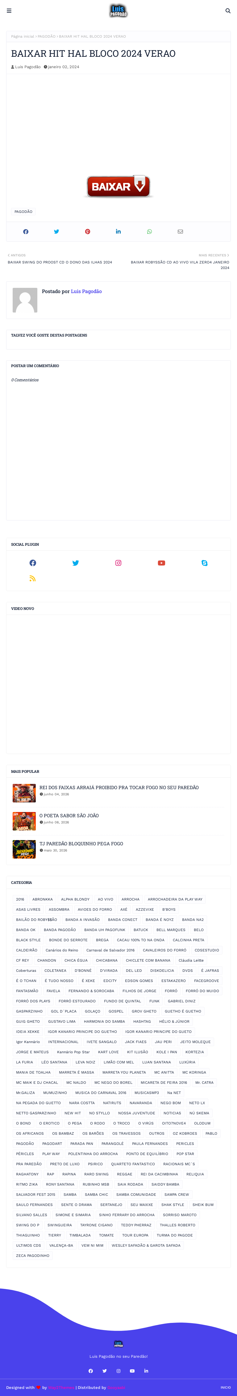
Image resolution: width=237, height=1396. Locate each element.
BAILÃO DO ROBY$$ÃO (36, 920)
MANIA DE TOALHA (33, 1072)
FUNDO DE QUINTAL (122, 1001)
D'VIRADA (109, 970)
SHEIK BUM (203, 1205)
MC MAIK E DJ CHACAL (37, 1082)
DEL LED (134, 970)
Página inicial (22, 36)
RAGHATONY (27, 1174)
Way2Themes (61, 1387)
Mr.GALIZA (25, 1093)
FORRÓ (171, 991)
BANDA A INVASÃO (82, 920)
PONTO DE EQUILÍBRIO (147, 1154)
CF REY (22, 960)
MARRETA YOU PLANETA (124, 1072)
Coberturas (26, 970)
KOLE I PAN (166, 1052)
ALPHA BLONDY (75, 899)
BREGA (102, 940)
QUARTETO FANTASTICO (133, 1164)
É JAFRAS (210, 970)
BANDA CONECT (122, 920)
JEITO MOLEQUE (195, 1042)
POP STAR (185, 1154)
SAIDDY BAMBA (165, 1184)
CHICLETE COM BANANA (148, 960)
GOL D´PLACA (64, 1011)
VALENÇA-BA (61, 1245)
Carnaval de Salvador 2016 (110, 950)
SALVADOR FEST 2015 (35, 1194)
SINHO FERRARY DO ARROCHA (127, 1215)
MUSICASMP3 (147, 1093)
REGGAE (124, 1174)
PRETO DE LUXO (65, 1164)
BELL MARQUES (170, 930)
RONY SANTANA (60, 1184)
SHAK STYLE (172, 1205)
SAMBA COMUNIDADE (136, 1194)
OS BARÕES (93, 1133)
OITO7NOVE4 (174, 1123)
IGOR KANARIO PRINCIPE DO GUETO (158, 1031)
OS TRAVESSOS (126, 1133)
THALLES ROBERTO (177, 1225)
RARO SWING (96, 1174)
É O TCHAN (26, 981)
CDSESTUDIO (207, 950)
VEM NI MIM (92, 1245)
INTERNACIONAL (63, 1042)
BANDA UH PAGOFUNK (104, 930)
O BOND (23, 1123)
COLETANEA (55, 970)
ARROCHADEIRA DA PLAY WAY (175, 899)
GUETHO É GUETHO (183, 1011)
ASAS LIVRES (28, 909)
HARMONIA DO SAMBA (104, 1021)
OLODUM (202, 1123)
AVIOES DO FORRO (95, 909)
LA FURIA (24, 1062)
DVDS (187, 970)
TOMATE (106, 1235)
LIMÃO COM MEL (119, 1062)
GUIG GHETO (28, 1021)
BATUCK (141, 930)
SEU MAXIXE (142, 1205)
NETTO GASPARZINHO (36, 1113)
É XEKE (88, 981)
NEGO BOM (170, 1103)
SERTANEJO (111, 1205)
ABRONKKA (42, 899)
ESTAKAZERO (173, 981)
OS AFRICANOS (30, 1133)
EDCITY (110, 981)
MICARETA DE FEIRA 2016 (164, 1082)
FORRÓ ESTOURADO (77, 1001)
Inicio (226, 1388)
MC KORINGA (194, 1072)
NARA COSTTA (82, 1103)
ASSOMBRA (59, 909)
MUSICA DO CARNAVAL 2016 (100, 1093)
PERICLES (185, 1143)
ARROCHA (130, 899)
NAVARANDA (141, 1103)
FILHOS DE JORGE (139, 991)
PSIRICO (95, 1164)
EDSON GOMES (139, 981)
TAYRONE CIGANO (96, 1225)
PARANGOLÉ (113, 1143)
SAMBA (70, 1194)
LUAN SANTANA (156, 1062)
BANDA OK (25, 930)
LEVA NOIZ (85, 1062)
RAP (50, 1174)
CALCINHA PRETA (188, 940)
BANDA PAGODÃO (60, 930)
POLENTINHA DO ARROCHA (93, 1154)
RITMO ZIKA (27, 1184)
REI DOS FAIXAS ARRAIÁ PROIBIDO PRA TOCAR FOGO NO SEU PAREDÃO (119, 787)
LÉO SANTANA (54, 1062)
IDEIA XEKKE (28, 1031)
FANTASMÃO (27, 991)
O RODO (97, 1123)
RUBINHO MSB (96, 1184)
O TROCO (121, 1123)
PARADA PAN (81, 1143)
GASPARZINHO (29, 1011)
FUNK (154, 1001)
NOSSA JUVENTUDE (136, 1113)
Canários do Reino (62, 950)
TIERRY (54, 1235)
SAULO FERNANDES (34, 1205)
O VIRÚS (146, 1123)
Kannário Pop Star (73, 1052)
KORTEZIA (194, 1052)
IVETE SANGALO (102, 1042)
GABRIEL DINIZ (182, 1001)
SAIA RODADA (130, 1184)
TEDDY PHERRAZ (136, 1225)
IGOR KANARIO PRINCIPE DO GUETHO (82, 1031)
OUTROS (156, 1133)
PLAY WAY (51, 1154)
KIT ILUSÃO (137, 1052)
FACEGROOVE (206, 981)
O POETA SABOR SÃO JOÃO (69, 815)
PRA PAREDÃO (29, 1164)
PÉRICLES (25, 1154)
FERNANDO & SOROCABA (91, 991)
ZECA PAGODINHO (32, 1255)
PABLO (211, 1133)
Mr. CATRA (204, 1082)
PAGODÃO (47, 36)
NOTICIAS (172, 1113)
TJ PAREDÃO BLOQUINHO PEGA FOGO (81, 843)
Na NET (174, 1093)
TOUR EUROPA (135, 1235)
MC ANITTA (164, 1072)
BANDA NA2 (193, 920)
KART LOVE (108, 1052)
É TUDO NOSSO (59, 981)
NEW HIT (72, 1113)
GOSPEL (116, 1011)
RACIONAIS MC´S (179, 1164)
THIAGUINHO (28, 1235)
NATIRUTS (112, 1103)
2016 (20, 899)
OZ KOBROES (185, 1133)
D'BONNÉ (83, 970)
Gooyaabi (116, 1387)
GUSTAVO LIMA (62, 1021)
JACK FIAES (136, 1042)
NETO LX (197, 1103)
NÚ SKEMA (199, 1113)
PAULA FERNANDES (150, 1143)
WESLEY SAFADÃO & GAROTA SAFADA (146, 1245)
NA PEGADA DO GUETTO (38, 1103)
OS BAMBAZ (63, 1133)
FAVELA (53, 991)
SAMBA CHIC (96, 1194)
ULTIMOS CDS (28, 1245)
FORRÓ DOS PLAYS (33, 1001)
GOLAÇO (92, 1011)
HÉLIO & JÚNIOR (174, 1021)
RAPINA (69, 1174)
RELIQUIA (195, 1174)
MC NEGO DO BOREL (113, 1082)
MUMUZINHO (55, 1093)
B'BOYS (169, 909)
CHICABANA (107, 960)
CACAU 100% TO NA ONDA (140, 940)
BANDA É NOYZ (160, 920)
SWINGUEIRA (60, 1225)
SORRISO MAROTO (180, 1215)
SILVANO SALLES (31, 1215)
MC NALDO (76, 1082)
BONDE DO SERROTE (68, 940)
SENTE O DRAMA (76, 1205)
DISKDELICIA (162, 970)
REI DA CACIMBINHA (159, 1174)
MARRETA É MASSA (76, 1072)
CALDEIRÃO (26, 950)
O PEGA (75, 1123)
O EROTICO (49, 1123)
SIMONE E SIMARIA (73, 1215)
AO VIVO (105, 899)
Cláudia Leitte (191, 960)
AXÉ (123, 909)
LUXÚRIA (187, 1062)
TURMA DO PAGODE (175, 1235)
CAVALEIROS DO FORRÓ (164, 950)
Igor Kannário (28, 1042)
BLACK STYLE (28, 940)
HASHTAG (142, 1021)
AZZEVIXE (145, 909)
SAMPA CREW (176, 1194)
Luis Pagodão (28, 66)
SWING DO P (27, 1225)
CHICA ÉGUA (76, 960)
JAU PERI (163, 1042)
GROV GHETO (144, 1011)
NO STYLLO (99, 1113)
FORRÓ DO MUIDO (202, 991)
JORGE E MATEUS (32, 1052)
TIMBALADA (80, 1235)
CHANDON (46, 960)
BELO (199, 930)
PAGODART (52, 1143)
